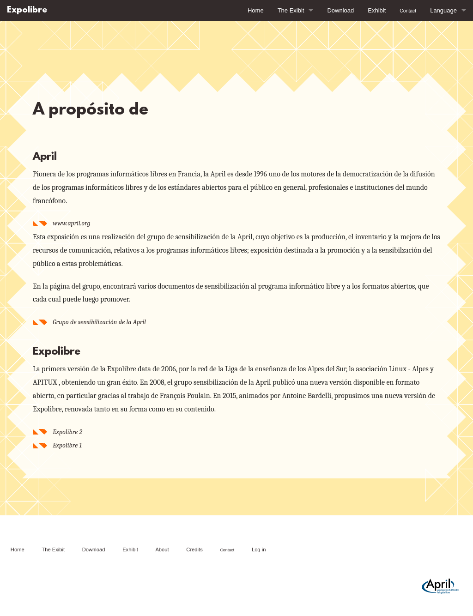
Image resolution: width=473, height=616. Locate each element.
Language (443, 10)
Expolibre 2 (67, 432)
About (162, 549)
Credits (194, 549)
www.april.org (71, 223)
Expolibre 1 (67, 445)
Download (340, 10)
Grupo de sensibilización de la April (99, 322)
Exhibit (377, 10)
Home (256, 10)
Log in (259, 549)
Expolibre (27, 10)
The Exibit (291, 10)
